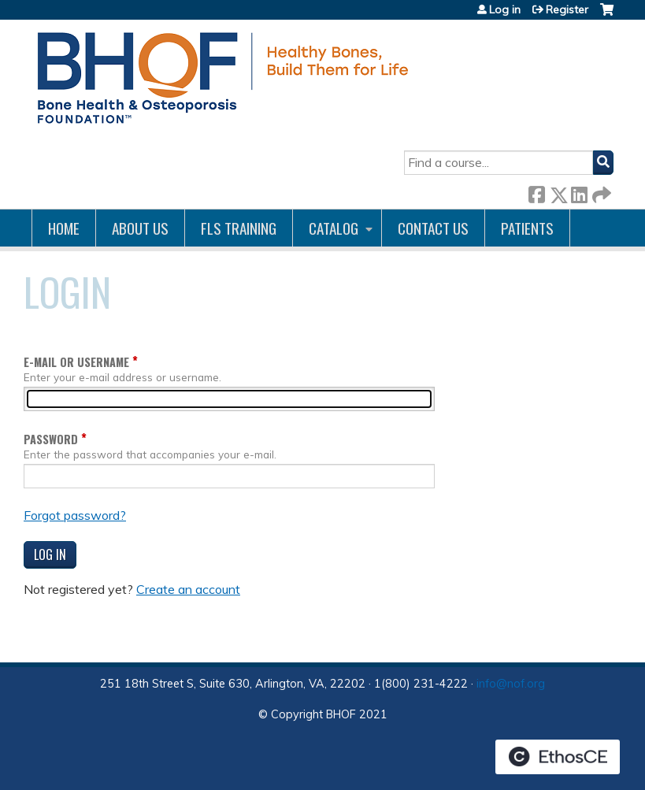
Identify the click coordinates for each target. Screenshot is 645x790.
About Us (140, 228)
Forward (600, 192)
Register (567, 9)
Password (51, 439)
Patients (527, 228)
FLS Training (238, 228)
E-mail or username (76, 362)
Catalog (333, 228)
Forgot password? (75, 515)
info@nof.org (510, 684)
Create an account (188, 589)
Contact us (433, 228)
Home (64, 228)
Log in (505, 9)
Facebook (536, 192)
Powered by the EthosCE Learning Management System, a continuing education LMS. (557, 757)
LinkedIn (579, 192)
